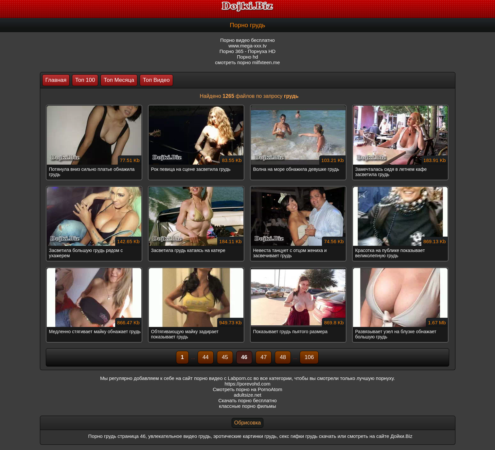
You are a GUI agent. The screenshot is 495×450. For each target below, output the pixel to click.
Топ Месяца (119, 80)
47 (263, 357)
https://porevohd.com (247, 384)
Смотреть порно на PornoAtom (247, 389)
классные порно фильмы (247, 406)
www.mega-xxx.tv (247, 45)
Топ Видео (156, 80)
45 (225, 357)
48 (283, 357)
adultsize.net (247, 395)
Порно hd (247, 57)
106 (309, 357)
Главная (56, 80)
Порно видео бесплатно (247, 40)
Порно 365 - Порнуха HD (247, 51)
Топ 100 (85, 80)
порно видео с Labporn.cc (223, 378)
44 (206, 357)
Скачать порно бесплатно (247, 400)
